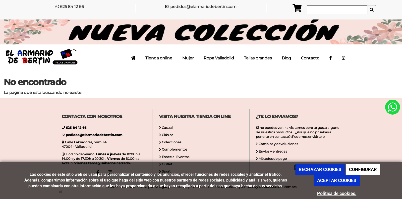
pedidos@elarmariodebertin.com (203, 6)
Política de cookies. (336, 193)
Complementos (174, 149)
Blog (286, 58)
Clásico (167, 135)
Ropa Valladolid (219, 58)
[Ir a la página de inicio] (41, 56)
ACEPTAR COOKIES (336, 180)
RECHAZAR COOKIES (320, 169)
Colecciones (171, 142)
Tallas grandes (258, 58)
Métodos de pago (272, 159)
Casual (167, 128)
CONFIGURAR (363, 169)
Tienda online (158, 58)
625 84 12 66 (72, 6)
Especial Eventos (175, 157)
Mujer (188, 58)
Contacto (310, 58)
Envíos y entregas (272, 151)
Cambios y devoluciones (278, 144)
